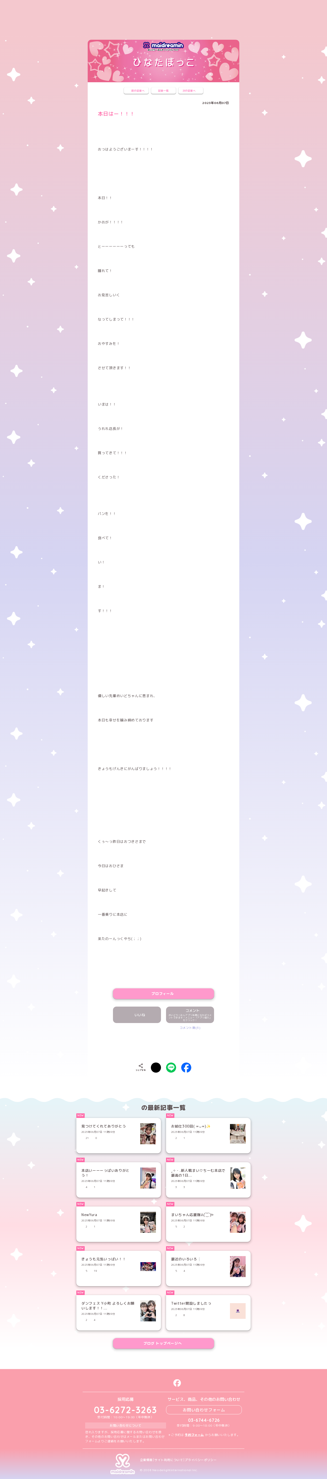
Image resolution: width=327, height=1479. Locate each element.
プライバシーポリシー (201, 1460)
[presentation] (163, 1045)
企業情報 (146, 1460)
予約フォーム (194, 1434)
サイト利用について (168, 1460)
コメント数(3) (190, 1028)
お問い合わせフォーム (204, 1409)
